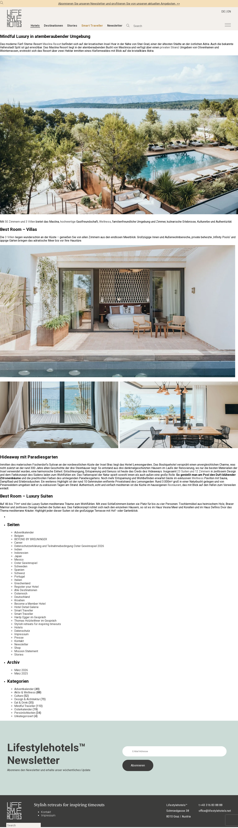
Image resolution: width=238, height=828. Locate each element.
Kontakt (19, 641)
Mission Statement (26, 651)
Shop (17, 647)
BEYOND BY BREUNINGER (30, 539)
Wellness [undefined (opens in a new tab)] (105, 221)
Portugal (19, 576)
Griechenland (22, 583)
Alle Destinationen (25, 590)
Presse (19, 637)
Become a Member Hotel (30, 603)
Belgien (19, 536)
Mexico (19, 559)
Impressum (21, 634)
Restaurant (174, 485)
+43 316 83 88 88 (211, 805)
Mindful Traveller (24, 706)
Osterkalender (23, 709)
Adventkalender (24, 532)
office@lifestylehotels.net (215, 810)
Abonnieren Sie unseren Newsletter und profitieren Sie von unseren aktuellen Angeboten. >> (119, 3)
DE (223, 11)
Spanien (19, 569)
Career (18, 542)
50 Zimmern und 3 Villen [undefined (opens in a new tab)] (20, 221)
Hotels (35, 25)
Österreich (20, 593)
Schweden (20, 566)
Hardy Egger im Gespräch (30, 617)
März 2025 (21, 673)
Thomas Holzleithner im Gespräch (35, 620)
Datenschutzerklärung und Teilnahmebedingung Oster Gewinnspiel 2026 (59, 546)
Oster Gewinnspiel (25, 563)
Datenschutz (22, 631)
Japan (18, 556)
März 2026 (21, 670)
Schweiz (19, 573)
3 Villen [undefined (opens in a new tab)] (9, 237)
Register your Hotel (26, 586)
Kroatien (19, 600)
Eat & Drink (21, 702)
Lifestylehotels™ (176, 805)
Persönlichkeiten (24, 712)
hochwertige (68, 221)
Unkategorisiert (23, 716)
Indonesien (21, 552)
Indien (18, 549)
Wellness (198, 478)
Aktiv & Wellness (25, 692)
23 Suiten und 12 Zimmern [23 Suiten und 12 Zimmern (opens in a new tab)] (193, 471)
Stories (72, 25)
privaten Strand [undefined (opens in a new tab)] (169, 47)
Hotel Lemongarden (138, 464)
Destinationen (53, 25)
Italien (18, 580)
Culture (18, 695)
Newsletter (114, 25)
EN (229, 11)
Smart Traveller (92, 25)
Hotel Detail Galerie (26, 607)
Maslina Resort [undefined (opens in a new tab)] (52, 44)
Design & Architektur (27, 699)
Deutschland (22, 597)
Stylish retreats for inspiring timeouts (37, 624)
